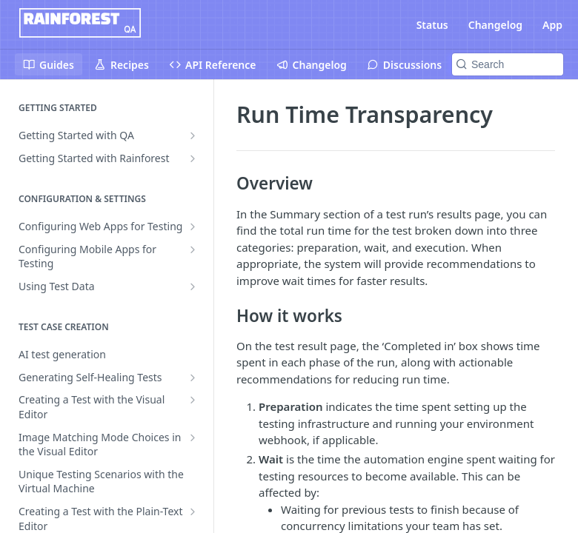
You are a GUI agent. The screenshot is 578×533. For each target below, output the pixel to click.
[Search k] (507, 64)
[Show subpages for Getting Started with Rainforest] (193, 158)
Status (432, 25)
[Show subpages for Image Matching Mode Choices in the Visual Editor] (193, 437)
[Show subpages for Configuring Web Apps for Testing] (193, 226)
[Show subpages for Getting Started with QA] (193, 135)
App (552, 25)
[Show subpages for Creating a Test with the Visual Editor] (193, 400)
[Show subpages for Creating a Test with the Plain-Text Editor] (193, 511)
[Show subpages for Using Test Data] (193, 286)
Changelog (495, 25)
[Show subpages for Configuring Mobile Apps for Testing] (193, 249)
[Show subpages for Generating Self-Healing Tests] (193, 377)
